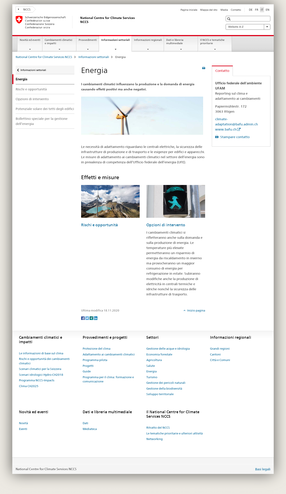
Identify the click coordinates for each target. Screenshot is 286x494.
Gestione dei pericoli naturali (165, 382)
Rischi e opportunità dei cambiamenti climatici (44, 361)
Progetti (88, 365)
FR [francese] (256, 9)
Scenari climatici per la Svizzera (40, 369)
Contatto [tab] (222, 70)
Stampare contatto (234, 137)
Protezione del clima (96, 348)
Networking (154, 439)
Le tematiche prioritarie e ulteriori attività (174, 433)
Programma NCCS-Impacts (36, 380)
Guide (87, 371)
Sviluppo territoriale (160, 394)
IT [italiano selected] (262, 9)
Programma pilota (95, 360)
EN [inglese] (267, 9)
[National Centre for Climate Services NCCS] (79, 22)
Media (224, 9)
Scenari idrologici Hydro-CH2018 (41, 374)
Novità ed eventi (30, 40)
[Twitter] (87, 318)
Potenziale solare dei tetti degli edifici (45, 109)
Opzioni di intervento (32, 99)
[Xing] (92, 318)
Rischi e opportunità (31, 89)
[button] (229, 19)
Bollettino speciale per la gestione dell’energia (41, 121)
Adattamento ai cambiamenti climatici (109, 354)
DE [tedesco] (250, 9)
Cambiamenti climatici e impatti (58, 41)
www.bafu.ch (225, 129)
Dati (85, 423)
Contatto (236, 9)
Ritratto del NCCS (158, 427)
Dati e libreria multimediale (174, 41)
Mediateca (90, 429)
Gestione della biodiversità (164, 388)
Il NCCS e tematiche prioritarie (212, 41)
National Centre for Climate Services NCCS (44, 57)
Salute (150, 365)
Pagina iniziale (189, 9)
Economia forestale (159, 354)
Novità (23, 423)
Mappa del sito (208, 9)
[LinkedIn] (95, 318)
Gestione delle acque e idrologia (168, 348)
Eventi (23, 429)
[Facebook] (83, 318)
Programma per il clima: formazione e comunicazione (108, 379)
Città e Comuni (220, 360)
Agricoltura (154, 360)
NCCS (24, 9)
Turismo (151, 377)
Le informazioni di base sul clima (41, 353)
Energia (151, 371)
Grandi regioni (220, 348)
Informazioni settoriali (116, 41)
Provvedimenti (88, 40)
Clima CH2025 (28, 386)
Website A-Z (248, 26)
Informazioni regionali (148, 40)
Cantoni (215, 354)
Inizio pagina (196, 310)
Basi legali (262, 469)
